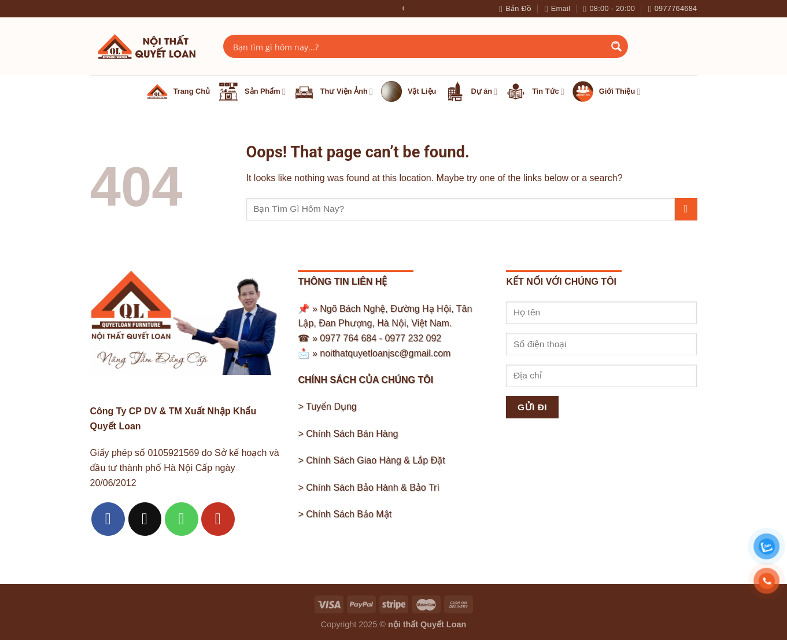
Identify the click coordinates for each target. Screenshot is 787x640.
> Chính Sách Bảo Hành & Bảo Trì (368, 487)
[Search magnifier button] (616, 46)
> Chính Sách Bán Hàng (348, 434)
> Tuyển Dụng (327, 406)
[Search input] (418, 46)
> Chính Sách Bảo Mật (344, 514)
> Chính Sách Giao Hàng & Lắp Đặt (371, 460)
